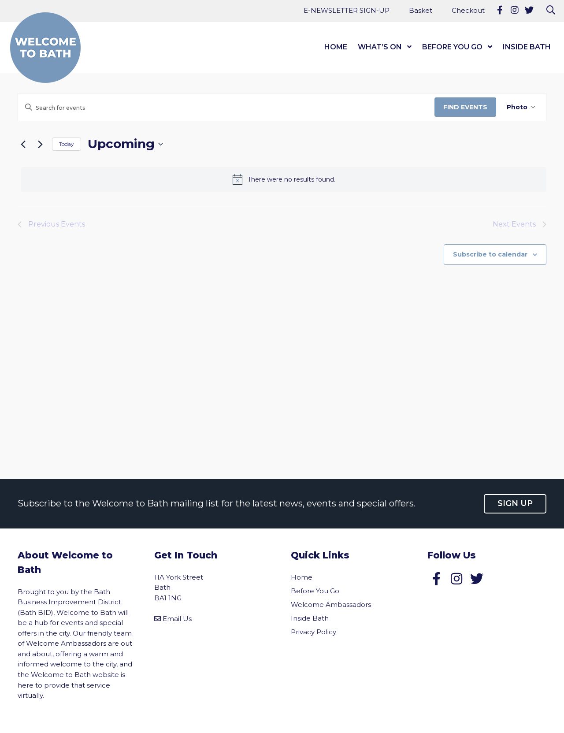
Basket (420, 10)
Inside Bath (527, 47)
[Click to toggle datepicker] (125, 144)
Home (335, 47)
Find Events (465, 107)
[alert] (283, 179)
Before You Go (452, 47)
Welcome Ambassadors (331, 604)
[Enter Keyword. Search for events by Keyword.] (226, 108)
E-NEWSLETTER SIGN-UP (347, 10)
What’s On (380, 47)
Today (66, 144)
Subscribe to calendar (490, 254)
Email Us (177, 618)
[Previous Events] (23, 144)
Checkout (468, 10)
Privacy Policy (313, 632)
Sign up (515, 503)
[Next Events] (40, 144)
